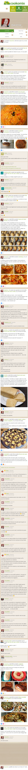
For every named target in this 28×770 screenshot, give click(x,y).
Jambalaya (20, 256)
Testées (23, 33)
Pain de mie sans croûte (13, 173)
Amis (23, 36)
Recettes (23, 30)
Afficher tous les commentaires (8, 467)
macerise (16, 25)
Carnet (9, 33)
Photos (9, 36)
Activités (7, 30)
